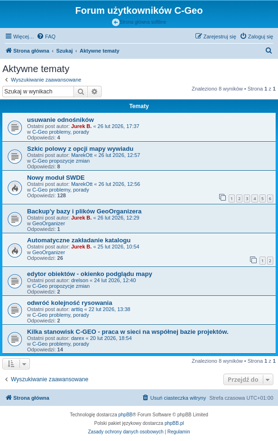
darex (77, 338)
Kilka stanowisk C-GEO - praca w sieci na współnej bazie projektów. (128, 331)
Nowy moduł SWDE (56, 177)
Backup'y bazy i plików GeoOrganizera (84, 211)
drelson (79, 280)
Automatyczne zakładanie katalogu (78, 240)
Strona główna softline (139, 22)
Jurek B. (81, 126)
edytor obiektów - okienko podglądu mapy (89, 273)
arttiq (77, 309)
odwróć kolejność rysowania (69, 302)
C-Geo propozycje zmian (61, 161)
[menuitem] (46, 36)
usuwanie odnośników (60, 119)
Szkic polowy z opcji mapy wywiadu (80, 148)
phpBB (126, 414)
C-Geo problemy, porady (60, 132)
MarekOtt (82, 155)
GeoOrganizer (48, 223)
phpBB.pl (174, 423)
